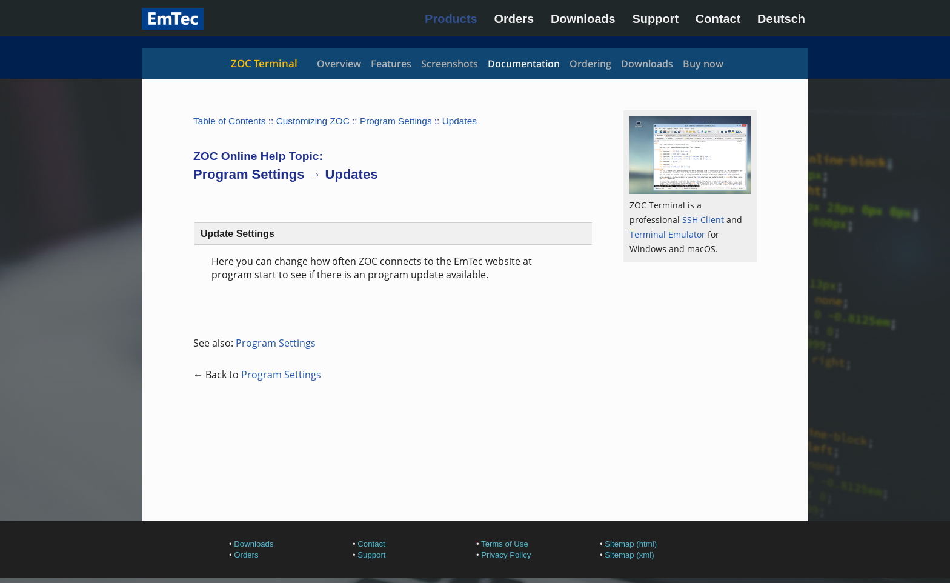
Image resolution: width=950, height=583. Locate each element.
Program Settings (396, 121)
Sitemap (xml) (629, 554)
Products (451, 18)
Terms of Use (504, 543)
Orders (514, 18)
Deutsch (781, 18)
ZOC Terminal (264, 63)
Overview (339, 63)
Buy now (703, 63)
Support (655, 18)
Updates (459, 121)
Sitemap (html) (631, 543)
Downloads (583, 18)
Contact (718, 18)
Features (391, 63)
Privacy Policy (506, 554)
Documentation (524, 63)
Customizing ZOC (313, 121)
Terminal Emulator (667, 234)
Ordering (590, 63)
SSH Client (703, 219)
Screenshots (449, 63)
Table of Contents (229, 121)
